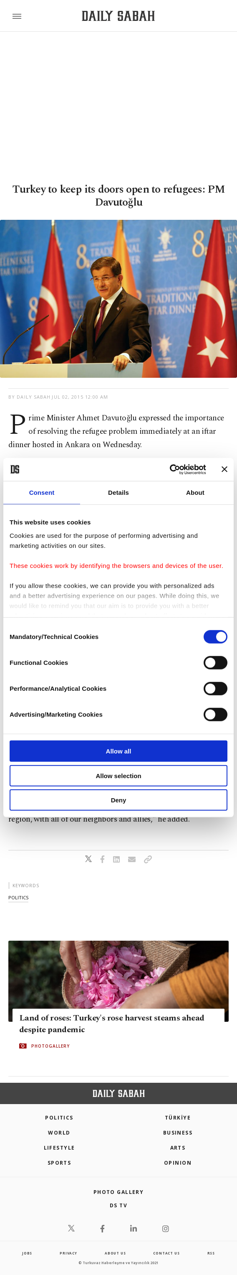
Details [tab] (118, 492)
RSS (211, 1253)
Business (178, 1132)
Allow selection (118, 775)
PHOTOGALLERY (50, 1046)
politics (18, 897)
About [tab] (195, 492)
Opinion (178, 1162)
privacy (68, 1253)
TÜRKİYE (178, 1117)
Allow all (118, 751)
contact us (166, 1253)
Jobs (27, 1253)
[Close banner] (224, 469)
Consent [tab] (42, 492)
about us (115, 1253)
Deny (118, 800)
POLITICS (59, 1117)
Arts (178, 1147)
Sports (59, 1162)
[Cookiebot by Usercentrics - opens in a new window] (169, 469)
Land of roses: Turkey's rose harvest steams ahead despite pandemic (111, 1024)
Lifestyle (59, 1147)
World (59, 1132)
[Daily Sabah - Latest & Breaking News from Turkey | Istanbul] (118, 16)
